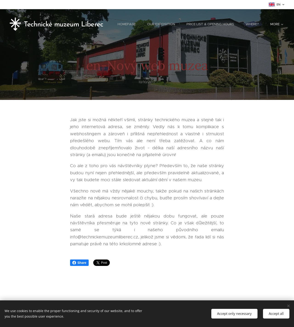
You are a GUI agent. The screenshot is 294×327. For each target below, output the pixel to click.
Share (79, 263)
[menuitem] (128, 24)
